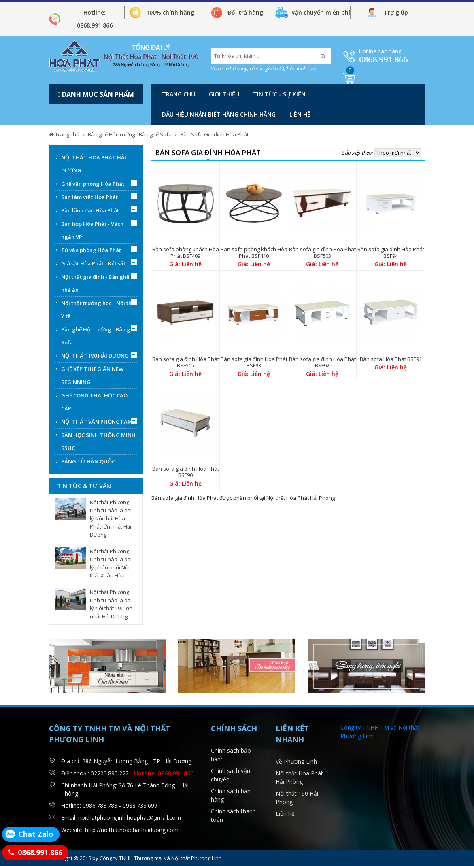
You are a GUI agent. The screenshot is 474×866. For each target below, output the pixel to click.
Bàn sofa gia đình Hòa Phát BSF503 (322, 252)
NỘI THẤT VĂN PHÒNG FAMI (97, 421)
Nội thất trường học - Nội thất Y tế (99, 309)
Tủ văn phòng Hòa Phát (91, 250)
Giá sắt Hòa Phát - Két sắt (93, 263)
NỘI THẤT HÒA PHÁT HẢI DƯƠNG (93, 164)
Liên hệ (299, 114)
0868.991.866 (383, 59)
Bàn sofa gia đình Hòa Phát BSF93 (254, 362)
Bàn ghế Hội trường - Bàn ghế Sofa (130, 134)
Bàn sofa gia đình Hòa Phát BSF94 (390, 252)
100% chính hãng (170, 12)
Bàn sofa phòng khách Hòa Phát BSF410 (254, 252)
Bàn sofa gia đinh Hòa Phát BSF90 (185, 471)
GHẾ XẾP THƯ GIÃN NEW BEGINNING (92, 375)
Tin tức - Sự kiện (279, 94)
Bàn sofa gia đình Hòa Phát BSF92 (322, 362)
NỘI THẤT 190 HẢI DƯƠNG (95, 355)
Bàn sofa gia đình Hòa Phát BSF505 (185, 362)
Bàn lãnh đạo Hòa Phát (90, 210)
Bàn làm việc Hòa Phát (89, 197)
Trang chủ (178, 94)
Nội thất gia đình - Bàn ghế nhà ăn (95, 283)
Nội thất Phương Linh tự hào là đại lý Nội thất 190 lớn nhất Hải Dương (111, 604)
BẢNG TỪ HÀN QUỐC (88, 461)
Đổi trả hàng (245, 12)
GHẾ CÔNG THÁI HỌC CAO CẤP (94, 402)
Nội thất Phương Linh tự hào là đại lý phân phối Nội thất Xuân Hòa (111, 563)
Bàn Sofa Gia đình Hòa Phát (214, 134)
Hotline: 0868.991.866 (95, 18)
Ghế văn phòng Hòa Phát (92, 183)
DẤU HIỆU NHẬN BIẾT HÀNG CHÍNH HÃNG (219, 114)
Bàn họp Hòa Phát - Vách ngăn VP (92, 230)
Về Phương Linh (296, 761)
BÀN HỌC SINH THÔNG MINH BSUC (98, 441)
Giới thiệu (224, 94)
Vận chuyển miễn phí (320, 12)
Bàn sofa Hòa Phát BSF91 (391, 359)
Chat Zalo (35, 834)
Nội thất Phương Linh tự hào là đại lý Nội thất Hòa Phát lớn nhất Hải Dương (111, 518)
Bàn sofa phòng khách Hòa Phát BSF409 (185, 252)
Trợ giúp (396, 12)
